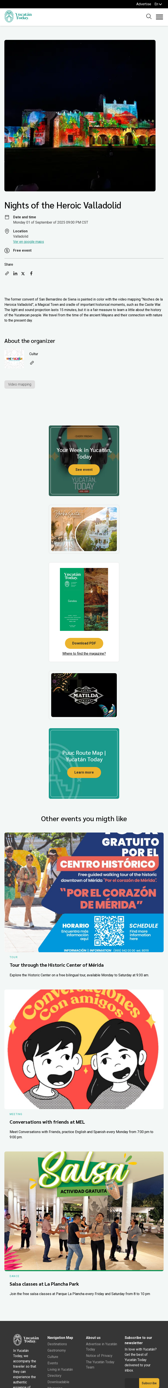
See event (84, 470)
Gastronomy (56, 1350)
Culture (52, 1357)
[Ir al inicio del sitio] (18, 21)
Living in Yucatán (60, 1369)
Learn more (84, 772)
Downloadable (58, 1382)
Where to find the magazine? (84, 653)
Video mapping (19, 384)
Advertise (143, 4)
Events (52, 1363)
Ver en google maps (28, 242)
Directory (54, 1376)
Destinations (57, 1344)
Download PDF (84, 643)
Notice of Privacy (99, 1356)
